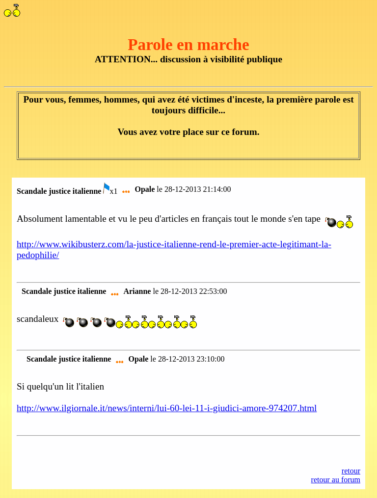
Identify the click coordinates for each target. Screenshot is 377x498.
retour (351, 471)
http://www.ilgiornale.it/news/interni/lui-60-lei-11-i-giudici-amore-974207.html (167, 408)
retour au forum (335, 479)
